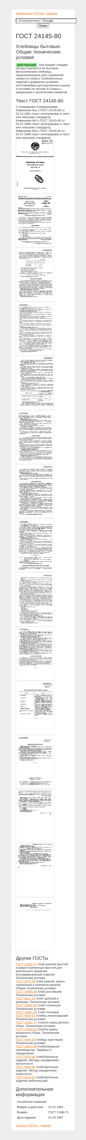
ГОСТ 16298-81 (26, 1029)
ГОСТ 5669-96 (25, 1067)
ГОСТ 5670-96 (25, 1056)
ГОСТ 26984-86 (26, 1005)
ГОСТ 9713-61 (25, 1077)
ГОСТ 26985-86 (26, 991)
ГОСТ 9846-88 (25, 1039)
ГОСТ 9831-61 (25, 998)
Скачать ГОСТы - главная (33, 1125)
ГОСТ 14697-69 (26, 1012)
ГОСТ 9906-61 (25, 1015)
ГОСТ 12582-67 (26, 964)
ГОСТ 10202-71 (26, 1022)
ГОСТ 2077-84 (25, 981)
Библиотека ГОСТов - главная (36, 13)
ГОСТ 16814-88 (26, 1046)
